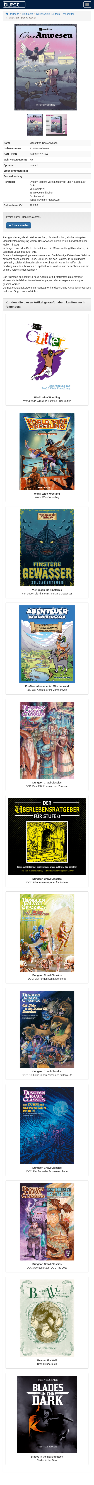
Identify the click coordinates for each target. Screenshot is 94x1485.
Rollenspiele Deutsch (48, 14)
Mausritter (68, 14)
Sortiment (27, 14)
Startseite (12, 14)
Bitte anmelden (18, 225)
